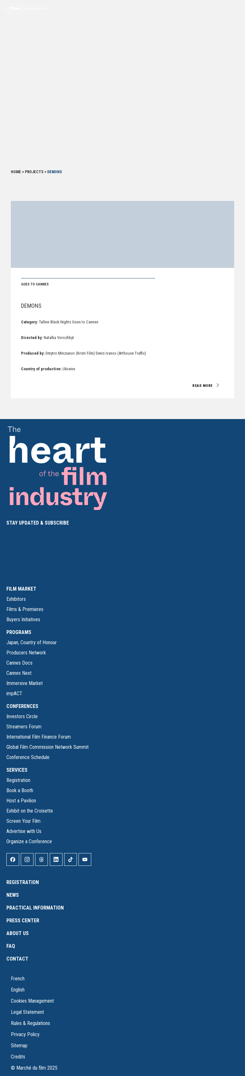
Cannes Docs (19, 663)
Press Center (22, 921)
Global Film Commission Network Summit (47, 747)
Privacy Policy (25, 1034)
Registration (18, 780)
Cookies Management (32, 1001)
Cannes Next (19, 673)
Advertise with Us (23, 831)
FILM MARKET (21, 589)
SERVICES (16, 770)
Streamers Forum (23, 727)
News (12, 895)
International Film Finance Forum (38, 737)
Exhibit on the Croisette (29, 811)
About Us (17, 933)
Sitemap (19, 1046)
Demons (31, 305)
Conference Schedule (27, 757)
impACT (14, 693)
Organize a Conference (29, 841)
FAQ (10, 946)
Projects (34, 172)
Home (16, 172)
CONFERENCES (22, 706)
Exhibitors (16, 599)
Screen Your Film (23, 821)
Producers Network (26, 653)
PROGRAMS (18, 632)
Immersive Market (24, 683)
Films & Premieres (24, 609)
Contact (17, 959)
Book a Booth (19, 790)
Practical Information (35, 908)
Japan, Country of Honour (31, 642)
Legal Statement (27, 1012)
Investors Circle (22, 716)
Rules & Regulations (30, 1023)
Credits (18, 1057)
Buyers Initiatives (23, 619)
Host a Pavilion (21, 801)
